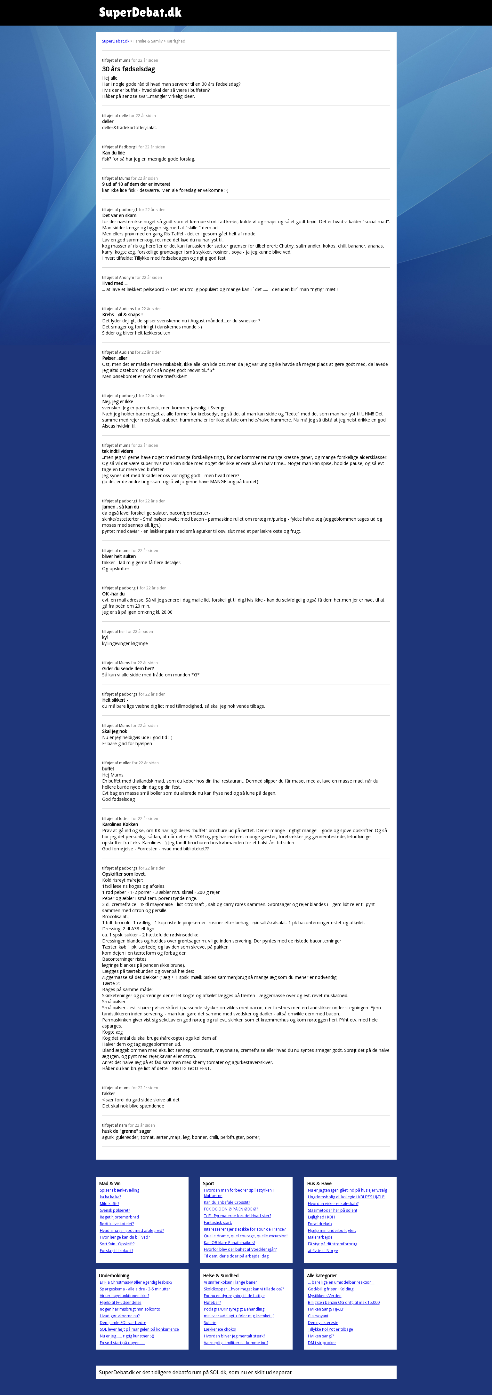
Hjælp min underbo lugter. (332, 1230)
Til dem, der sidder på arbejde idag (236, 1256)
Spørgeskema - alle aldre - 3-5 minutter (135, 1289)
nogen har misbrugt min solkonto (130, 1309)
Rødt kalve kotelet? (117, 1223)
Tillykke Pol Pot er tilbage (330, 1329)
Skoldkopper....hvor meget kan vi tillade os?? (244, 1289)
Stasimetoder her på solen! (332, 1210)
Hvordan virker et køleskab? (333, 1203)
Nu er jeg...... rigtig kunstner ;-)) (127, 1336)
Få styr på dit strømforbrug (332, 1244)
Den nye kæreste (323, 1322)
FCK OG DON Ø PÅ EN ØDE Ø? (231, 1209)
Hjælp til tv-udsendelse (120, 1302)
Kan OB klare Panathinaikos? (229, 1242)
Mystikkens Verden (325, 1295)
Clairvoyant (318, 1316)
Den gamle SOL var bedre (123, 1322)
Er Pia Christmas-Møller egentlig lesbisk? (136, 1282)
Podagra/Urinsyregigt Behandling (234, 1309)
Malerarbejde (320, 1237)
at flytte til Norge (323, 1250)
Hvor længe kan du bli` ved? (125, 1237)
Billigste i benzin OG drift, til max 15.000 (344, 1302)
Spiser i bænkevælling (119, 1190)
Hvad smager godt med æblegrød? (132, 1230)
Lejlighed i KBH (321, 1217)
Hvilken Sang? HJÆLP (326, 1309)
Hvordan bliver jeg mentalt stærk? (234, 1336)
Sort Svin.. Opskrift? (117, 1244)
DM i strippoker (322, 1342)
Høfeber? (212, 1302)
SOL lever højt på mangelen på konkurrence (139, 1329)
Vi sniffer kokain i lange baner (230, 1282)
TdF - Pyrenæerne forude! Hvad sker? (237, 1215)
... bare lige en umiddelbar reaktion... (341, 1282)
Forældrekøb (320, 1223)
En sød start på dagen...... (122, 1342)
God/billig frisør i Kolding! (331, 1289)
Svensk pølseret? (115, 1210)
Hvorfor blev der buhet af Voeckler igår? (240, 1249)
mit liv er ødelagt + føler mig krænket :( (239, 1316)
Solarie (210, 1322)
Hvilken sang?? (321, 1336)
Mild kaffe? (109, 1203)
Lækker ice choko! (220, 1329)
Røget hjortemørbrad (119, 1217)
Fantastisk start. (218, 1222)
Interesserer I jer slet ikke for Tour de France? (245, 1229)
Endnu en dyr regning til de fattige (234, 1295)
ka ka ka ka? (110, 1197)
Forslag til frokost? (116, 1250)
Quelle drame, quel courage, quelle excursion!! (246, 1236)
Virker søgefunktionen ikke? (124, 1295)
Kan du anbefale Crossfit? (227, 1202)
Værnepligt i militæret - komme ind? (236, 1342)
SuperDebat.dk (115, 41)
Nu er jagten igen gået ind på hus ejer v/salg (347, 1190)
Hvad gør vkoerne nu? (120, 1316)
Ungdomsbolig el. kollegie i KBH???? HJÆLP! (346, 1197)
